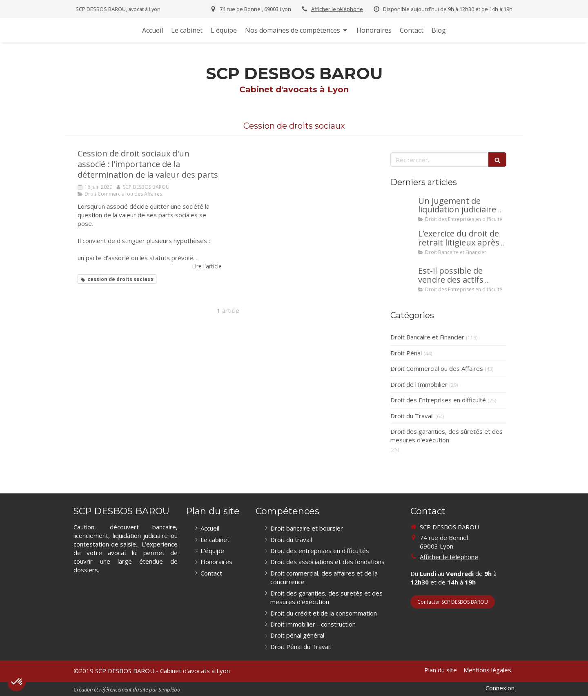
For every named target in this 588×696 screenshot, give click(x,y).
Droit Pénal (406, 353)
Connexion (500, 688)
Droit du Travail (412, 416)
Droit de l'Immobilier (419, 384)
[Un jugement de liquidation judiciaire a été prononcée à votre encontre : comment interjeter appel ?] (402, 209)
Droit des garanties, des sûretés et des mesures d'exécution (446, 435)
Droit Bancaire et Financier (427, 337)
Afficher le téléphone (337, 9)
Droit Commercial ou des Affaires (436, 368)
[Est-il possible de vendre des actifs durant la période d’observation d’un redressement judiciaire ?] (402, 279)
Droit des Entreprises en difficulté (438, 400)
